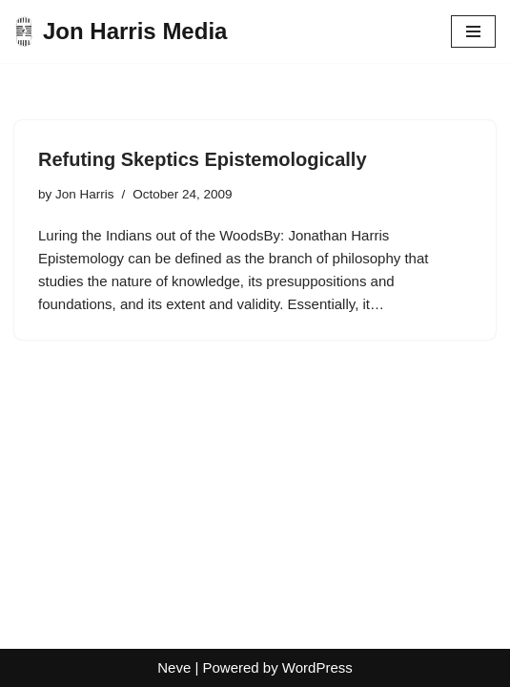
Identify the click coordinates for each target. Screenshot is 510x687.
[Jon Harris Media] (120, 31)
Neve (174, 667)
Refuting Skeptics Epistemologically (202, 159)
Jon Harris (84, 194)
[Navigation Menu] (473, 31)
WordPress (317, 667)
